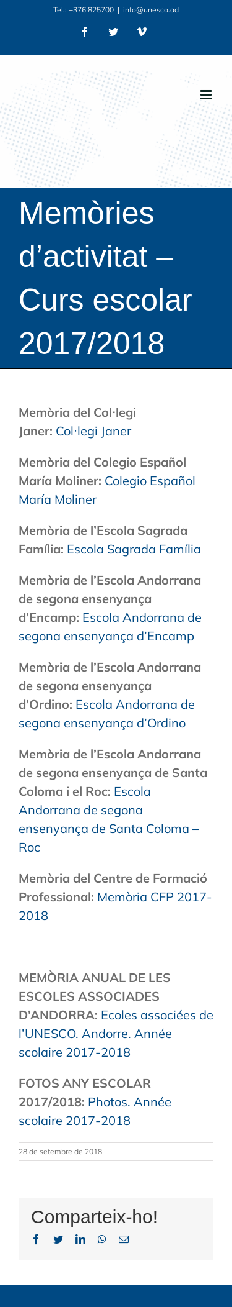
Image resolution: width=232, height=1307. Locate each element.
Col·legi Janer (93, 431)
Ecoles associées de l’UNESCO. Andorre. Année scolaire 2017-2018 (116, 1033)
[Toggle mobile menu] (206, 94)
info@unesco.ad (151, 9)
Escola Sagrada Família (134, 549)
